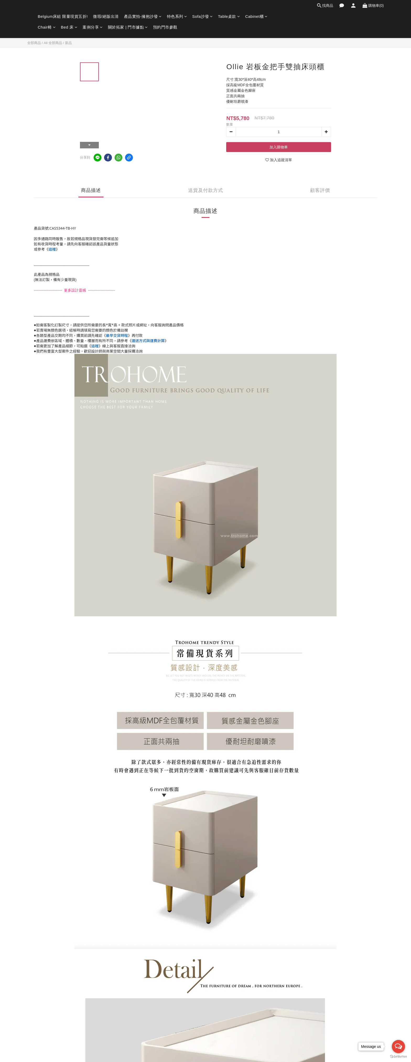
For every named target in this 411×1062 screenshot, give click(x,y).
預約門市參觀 (165, 27)
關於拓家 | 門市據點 (128, 27)
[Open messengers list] (398, 1046)
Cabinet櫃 (256, 16)
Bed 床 (69, 27)
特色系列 (177, 16)
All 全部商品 (53, 43)
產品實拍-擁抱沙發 (143, 16)
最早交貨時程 (117, 335)
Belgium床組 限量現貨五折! (63, 16)
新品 (68, 43)
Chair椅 (47, 27)
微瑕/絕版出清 (106, 16)
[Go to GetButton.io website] (398, 1056)
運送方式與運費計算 (148, 340)
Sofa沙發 (202, 16)
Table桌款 (229, 16)
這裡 (52, 249)
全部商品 (34, 43)
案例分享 (93, 27)
